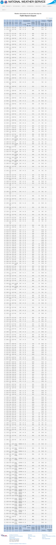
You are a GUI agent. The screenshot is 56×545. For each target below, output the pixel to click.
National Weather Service (14, 538)
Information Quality (31, 536)
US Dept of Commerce (13, 534)
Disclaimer (30, 534)
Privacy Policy (44, 534)
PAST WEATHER (17, 6)
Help (29, 537)
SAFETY (24, 6)
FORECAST (9, 6)
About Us (44, 537)
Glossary (29, 538)
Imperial (50, 18)
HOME (3, 6)
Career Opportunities (46, 538)
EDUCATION (39, 6)
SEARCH (49, 6)
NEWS (44, 6)
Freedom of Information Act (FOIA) (48, 536)
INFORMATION (30, 6)
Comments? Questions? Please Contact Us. (17, 543)
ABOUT (4, 9)
